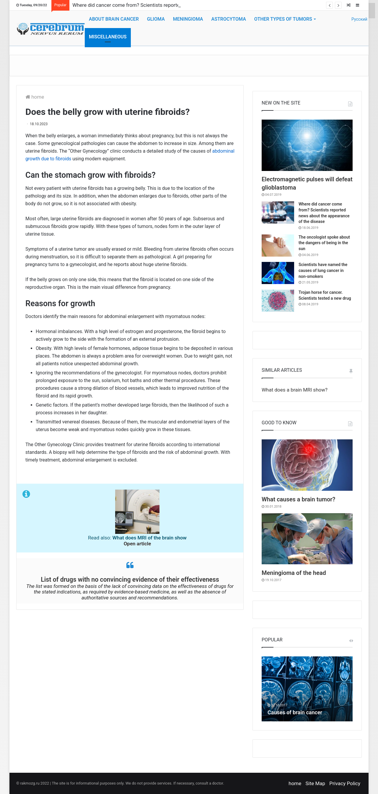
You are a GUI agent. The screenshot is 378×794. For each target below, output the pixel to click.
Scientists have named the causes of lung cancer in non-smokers (323, 270)
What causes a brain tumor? (298, 499)
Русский (356, 19)
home (34, 97)
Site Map (315, 783)
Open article (137, 544)
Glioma (156, 19)
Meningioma (188, 19)
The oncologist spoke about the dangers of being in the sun (324, 243)
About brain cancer (114, 19)
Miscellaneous (108, 37)
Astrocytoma (228, 19)
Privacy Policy (344, 783)
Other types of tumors (283, 19)
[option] (307, 688)
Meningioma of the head (294, 572)
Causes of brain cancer (295, 712)
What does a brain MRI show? (295, 390)
